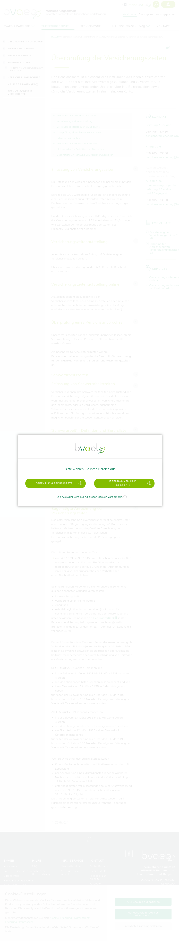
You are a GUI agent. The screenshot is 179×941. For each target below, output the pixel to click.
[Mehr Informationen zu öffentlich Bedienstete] (80, 483)
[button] (55, 483)
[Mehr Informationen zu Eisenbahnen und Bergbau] (148, 483)
